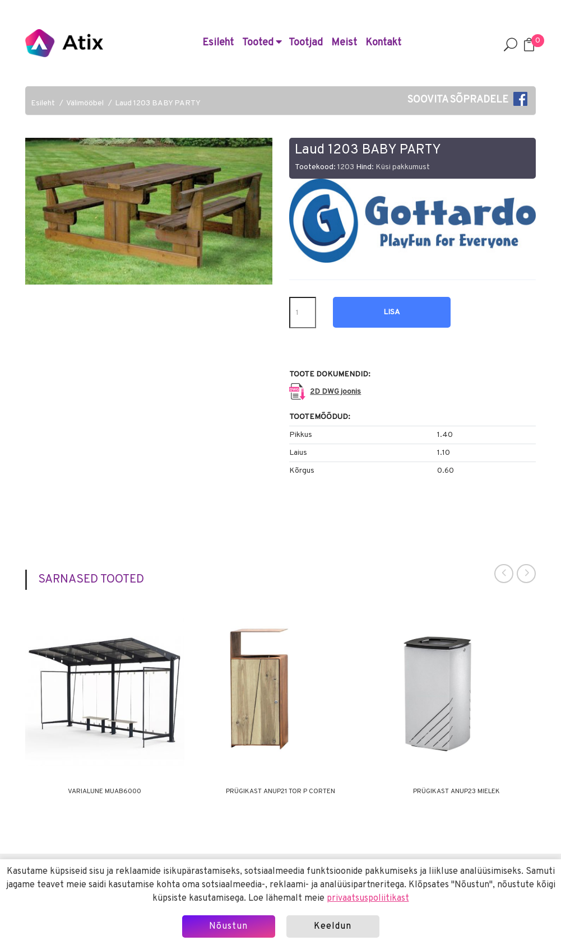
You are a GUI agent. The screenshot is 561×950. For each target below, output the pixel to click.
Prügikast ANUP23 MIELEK (456, 791)
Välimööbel (85, 103)
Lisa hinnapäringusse (391, 318)
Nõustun (228, 926)
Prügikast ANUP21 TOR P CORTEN (280, 791)
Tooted (262, 42)
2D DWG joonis (335, 392)
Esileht (218, 42)
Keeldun (332, 926)
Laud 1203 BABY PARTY (158, 103)
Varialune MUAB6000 (104, 791)
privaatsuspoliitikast (368, 898)
